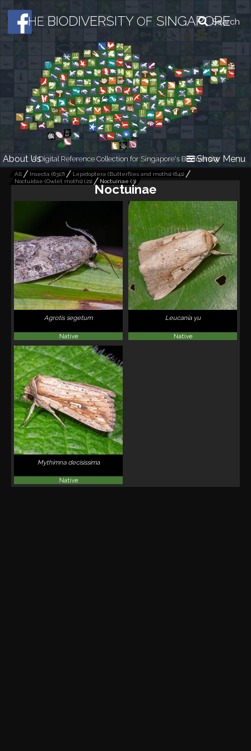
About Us (22, 159)
